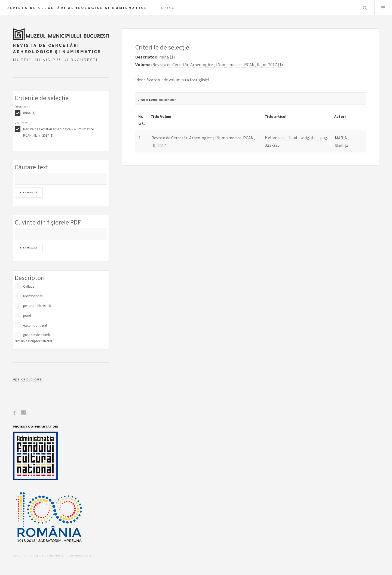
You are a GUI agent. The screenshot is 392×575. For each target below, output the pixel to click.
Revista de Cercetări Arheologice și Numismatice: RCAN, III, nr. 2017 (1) (58, 132)
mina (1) (29, 113)
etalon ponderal (35, 325)
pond (27, 315)
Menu (383, 7)
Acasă (168, 8)
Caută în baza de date (364, 7)
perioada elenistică (37, 305)
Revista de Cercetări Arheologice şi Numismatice (77, 8)
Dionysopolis (32, 296)
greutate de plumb (36, 335)
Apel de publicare (27, 379)
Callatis (28, 286)
